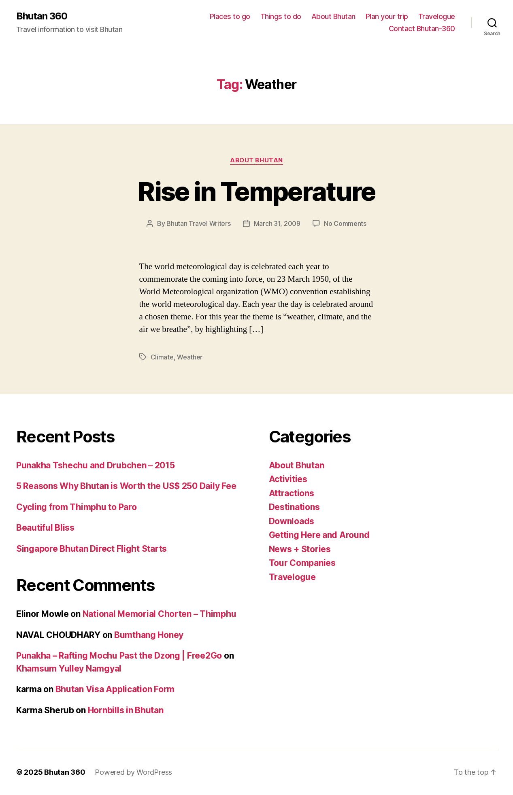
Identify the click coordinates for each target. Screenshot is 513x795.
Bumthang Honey (148, 635)
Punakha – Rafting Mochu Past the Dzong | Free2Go (119, 655)
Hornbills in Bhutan (126, 710)
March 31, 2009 (277, 223)
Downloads (292, 521)
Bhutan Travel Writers (198, 223)
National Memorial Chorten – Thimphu (159, 614)
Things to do (280, 16)
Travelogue (436, 16)
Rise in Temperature (256, 191)
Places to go (230, 16)
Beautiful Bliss (45, 528)
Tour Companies (302, 563)
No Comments (345, 223)
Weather (189, 357)
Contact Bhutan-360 (422, 28)
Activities (288, 479)
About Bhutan (333, 16)
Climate (162, 357)
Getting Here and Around (319, 535)
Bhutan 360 (41, 16)
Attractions (291, 493)
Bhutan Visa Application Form (115, 689)
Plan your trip (387, 16)
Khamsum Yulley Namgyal (68, 668)
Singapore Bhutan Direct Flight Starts (91, 549)
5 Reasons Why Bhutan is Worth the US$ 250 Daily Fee (126, 486)
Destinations (294, 507)
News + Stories (300, 549)
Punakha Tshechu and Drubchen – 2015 (95, 465)
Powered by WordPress (133, 772)
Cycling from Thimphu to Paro (76, 507)
